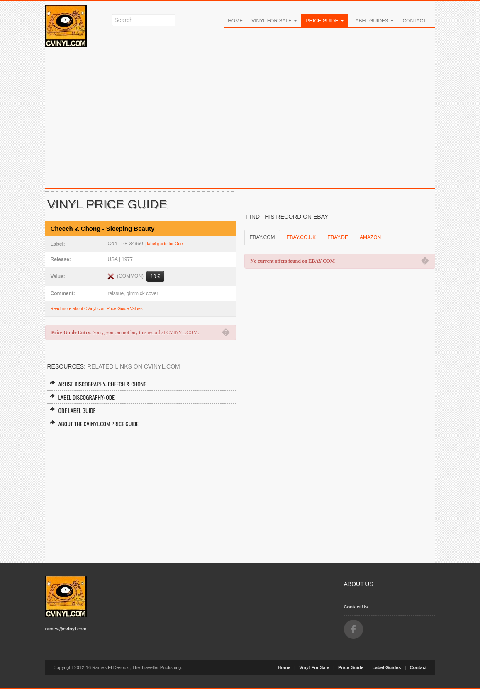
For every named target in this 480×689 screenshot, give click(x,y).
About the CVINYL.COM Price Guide (94, 423)
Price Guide (325, 21)
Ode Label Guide (72, 410)
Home (235, 21)
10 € (155, 276)
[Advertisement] (240, 117)
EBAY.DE (337, 237)
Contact (414, 21)
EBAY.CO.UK (301, 237)
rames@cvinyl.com (66, 628)
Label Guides (373, 21)
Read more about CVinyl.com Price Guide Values (97, 308)
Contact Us (356, 606)
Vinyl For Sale (274, 21)
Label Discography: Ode (82, 397)
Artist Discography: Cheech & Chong (98, 383)
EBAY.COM (262, 237)
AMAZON (370, 237)
